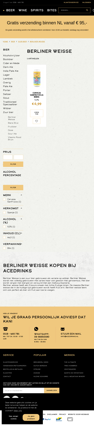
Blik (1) (10, 248)
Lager (6, 74)
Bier (6, 49)
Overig (7, 82)
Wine (22, 10)
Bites (52, 10)
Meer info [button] (18, 410)
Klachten (7, 373)
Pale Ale (7, 86)
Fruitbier (12, 126)
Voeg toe (36, 113)
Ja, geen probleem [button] (31, 417)
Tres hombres (70, 366)
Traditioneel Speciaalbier (10, 103)
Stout (6, 97)
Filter (13, 164)
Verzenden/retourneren (14, 366)
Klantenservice (10, 362)
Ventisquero (70, 369)
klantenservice (71, 2)
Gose (10, 130)
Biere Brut (13, 123)
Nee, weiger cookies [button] (13, 417)
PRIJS (7, 152)
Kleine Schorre (41, 376)
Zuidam (37, 373)
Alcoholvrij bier (11, 55)
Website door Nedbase (78, 414)
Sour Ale (12, 133)
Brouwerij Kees (41, 362)
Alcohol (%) (9, 220)
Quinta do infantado (73, 373)
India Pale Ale (10, 70)
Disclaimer (52, 414)
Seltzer (7, 94)
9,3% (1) (11, 226)
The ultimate (70, 362)
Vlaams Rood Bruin (14, 138)
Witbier (7, 108)
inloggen (86, 2)
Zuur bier (8, 112)
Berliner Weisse (12, 118)
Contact (7, 376)
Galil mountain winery (74, 376)
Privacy (62, 414)
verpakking (12, 244)
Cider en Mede (11, 63)
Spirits (37, 10)
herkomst (10, 208)
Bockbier (8, 59)
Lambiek (8, 78)
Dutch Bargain (40, 366)
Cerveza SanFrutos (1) (14, 200)
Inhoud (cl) (12, 233)
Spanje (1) (12, 212)
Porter (7, 90)
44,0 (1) (11, 237)
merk (7, 195)
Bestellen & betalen (13, 369)
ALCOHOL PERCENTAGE (12, 173)
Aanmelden (52, 390)
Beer (10, 10)
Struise (37, 369)
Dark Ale (8, 66)
